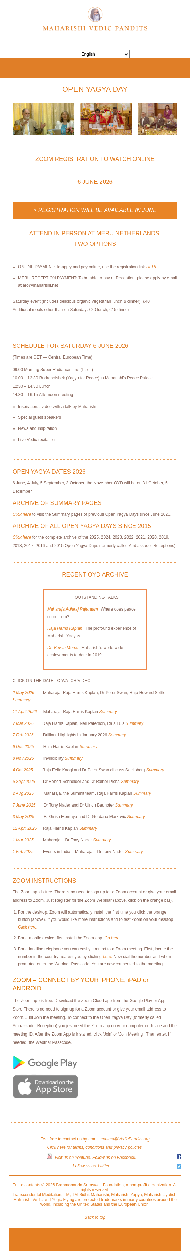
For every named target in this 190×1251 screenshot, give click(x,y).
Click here (22, 514)
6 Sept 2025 (24, 781)
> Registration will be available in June (95, 210)
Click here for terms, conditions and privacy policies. (95, 1147)
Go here (111, 937)
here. (107, 956)
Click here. (28, 927)
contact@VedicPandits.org (125, 1139)
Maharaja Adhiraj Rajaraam (72, 609)
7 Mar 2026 (23, 723)
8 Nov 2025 (23, 758)
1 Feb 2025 (23, 851)
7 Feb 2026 (23, 735)
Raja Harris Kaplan (64, 628)
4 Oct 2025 (23, 770)
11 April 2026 (25, 711)
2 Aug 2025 (23, 793)
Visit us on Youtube (72, 1157)
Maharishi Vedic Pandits (95, 21)
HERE (152, 266)
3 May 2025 (23, 816)
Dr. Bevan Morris (63, 647)
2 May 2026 (23, 692)
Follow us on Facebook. (114, 1157)
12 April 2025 (25, 828)
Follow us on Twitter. (91, 1165)
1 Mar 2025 (23, 839)
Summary (21, 699)
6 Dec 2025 (23, 746)
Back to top (94, 1217)
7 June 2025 (24, 805)
